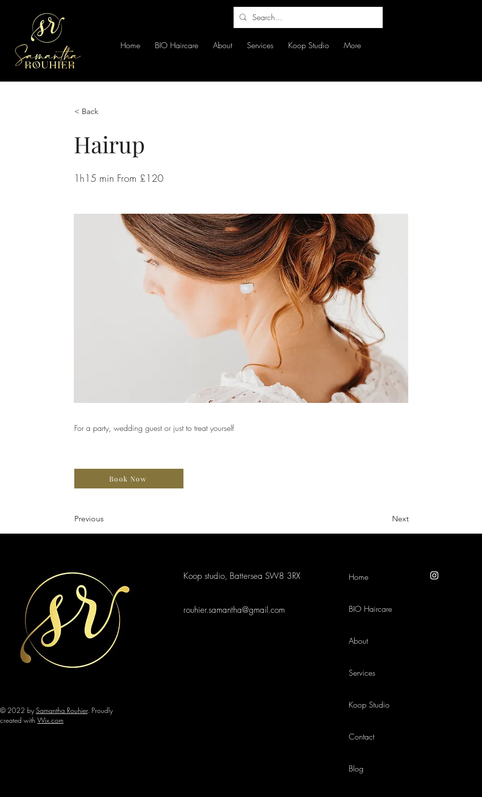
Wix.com (50, 720)
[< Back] (106, 111)
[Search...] (307, 17)
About (358, 640)
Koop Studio (369, 704)
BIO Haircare (370, 608)
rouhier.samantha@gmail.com (234, 609)
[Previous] (106, 519)
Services (362, 672)
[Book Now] (128, 478)
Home (358, 576)
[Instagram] (434, 575)
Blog (356, 768)
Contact (361, 736)
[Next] (384, 519)
